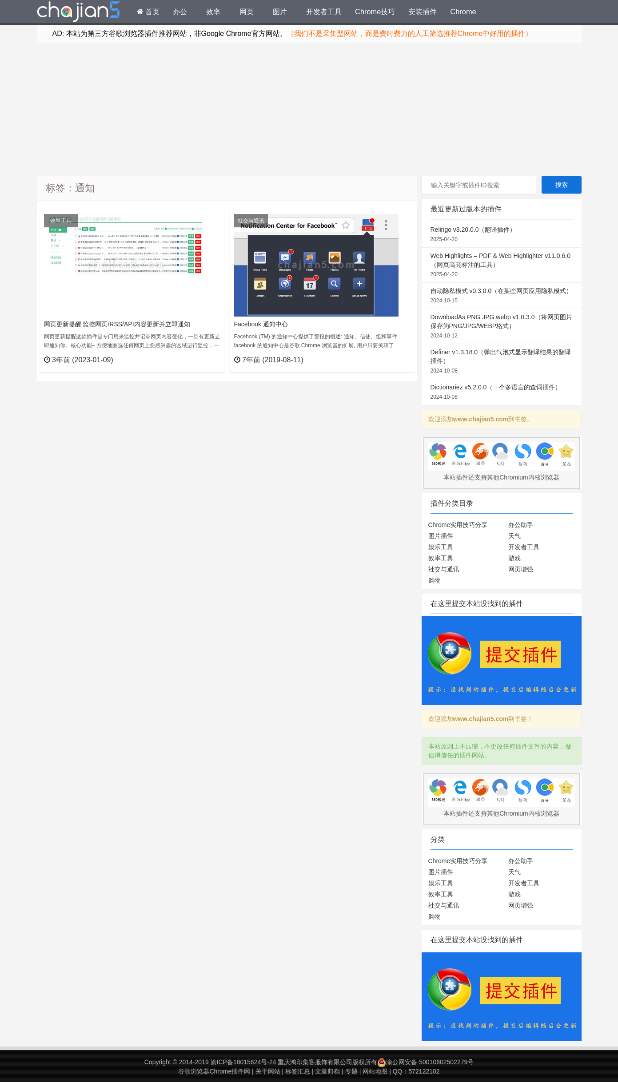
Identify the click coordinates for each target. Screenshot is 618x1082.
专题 (351, 1071)
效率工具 (61, 221)
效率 (213, 12)
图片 (280, 12)
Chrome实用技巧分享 (458, 524)
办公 (180, 12)
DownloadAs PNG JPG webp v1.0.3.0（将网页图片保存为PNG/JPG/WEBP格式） (502, 326)
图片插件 (440, 535)
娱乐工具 (440, 547)
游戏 (514, 558)
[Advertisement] (309, 109)
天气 (514, 535)
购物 (434, 580)
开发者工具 (324, 12)
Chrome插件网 (78, 12)
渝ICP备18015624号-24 (243, 1062)
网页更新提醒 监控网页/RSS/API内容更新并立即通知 (117, 324)
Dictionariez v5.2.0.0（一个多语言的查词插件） (502, 392)
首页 (148, 12)
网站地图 (375, 1071)
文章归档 (327, 1071)
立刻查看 (201, 360)
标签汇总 (297, 1071)
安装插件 (422, 12)
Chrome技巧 (375, 12)
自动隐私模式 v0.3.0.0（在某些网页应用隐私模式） (502, 296)
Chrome (463, 12)
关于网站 (267, 1071)
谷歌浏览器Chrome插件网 (214, 1071)
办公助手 (520, 524)
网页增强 (520, 569)
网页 (246, 12)
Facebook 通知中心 (261, 324)
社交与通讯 (251, 221)
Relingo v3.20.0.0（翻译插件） (502, 235)
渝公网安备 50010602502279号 (425, 1062)
